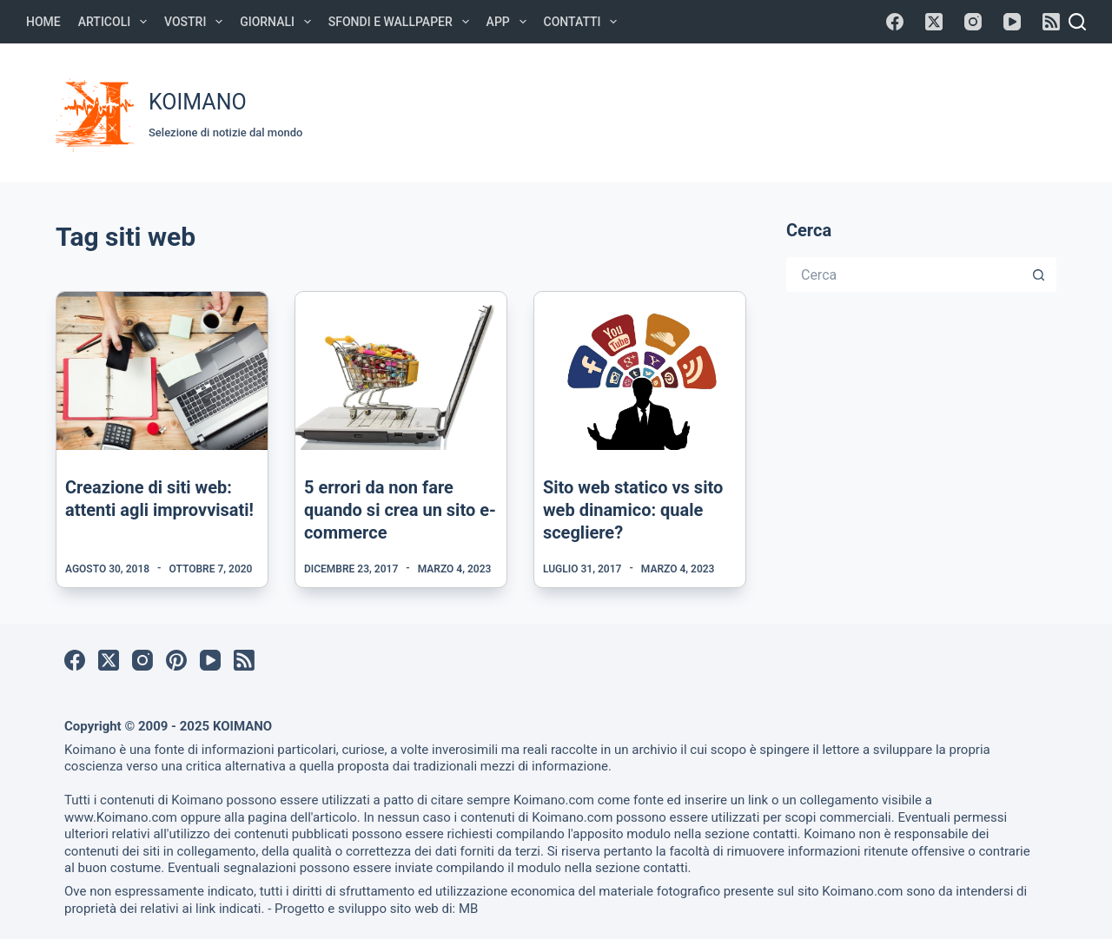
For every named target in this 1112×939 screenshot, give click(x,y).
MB (468, 908)
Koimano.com (553, 800)
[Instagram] (973, 21)
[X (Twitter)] (934, 21)
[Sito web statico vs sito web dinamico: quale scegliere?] (639, 371)
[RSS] (1051, 21)
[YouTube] (1012, 21)
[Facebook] (895, 21)
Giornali (279, 21)
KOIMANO (198, 102)
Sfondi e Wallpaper (402, 21)
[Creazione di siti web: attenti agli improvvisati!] (162, 371)
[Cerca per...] (904, 274)
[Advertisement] (731, 110)
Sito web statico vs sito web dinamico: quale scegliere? (633, 510)
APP (509, 21)
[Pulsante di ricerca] (1039, 274)
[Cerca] (1077, 21)
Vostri (196, 21)
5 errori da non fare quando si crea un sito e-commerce (400, 510)
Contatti (584, 21)
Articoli (116, 21)
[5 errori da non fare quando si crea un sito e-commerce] (400, 371)
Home (43, 22)
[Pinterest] (176, 660)
